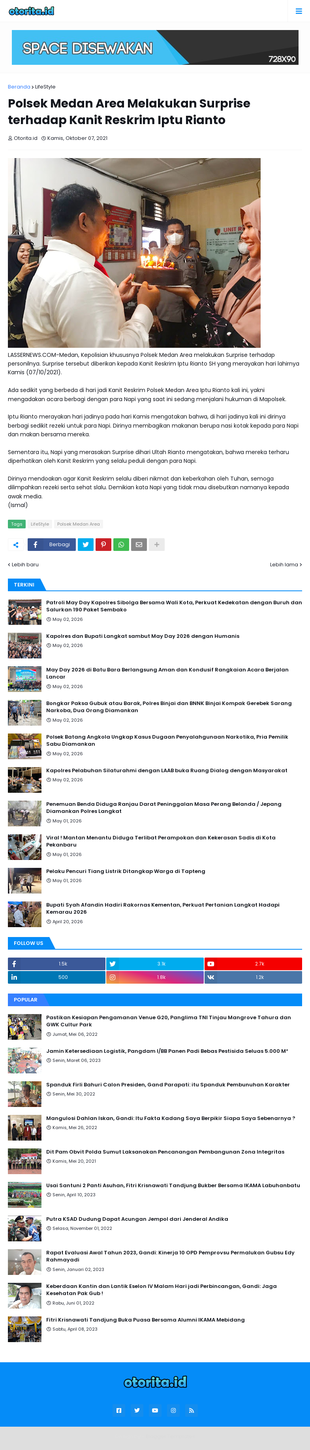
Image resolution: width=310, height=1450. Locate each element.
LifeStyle (45, 87)
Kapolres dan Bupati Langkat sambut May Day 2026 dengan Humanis (142, 636)
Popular (26, 999)
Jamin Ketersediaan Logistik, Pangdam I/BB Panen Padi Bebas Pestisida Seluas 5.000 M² (167, 1051)
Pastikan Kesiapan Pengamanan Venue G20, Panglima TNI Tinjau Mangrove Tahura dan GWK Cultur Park (168, 1021)
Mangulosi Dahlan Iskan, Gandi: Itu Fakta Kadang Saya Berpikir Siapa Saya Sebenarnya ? (170, 1118)
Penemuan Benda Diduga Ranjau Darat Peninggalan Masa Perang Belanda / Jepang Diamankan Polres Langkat (164, 808)
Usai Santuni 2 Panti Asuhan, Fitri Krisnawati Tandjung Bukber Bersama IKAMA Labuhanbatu (173, 1185)
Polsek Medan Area (78, 524)
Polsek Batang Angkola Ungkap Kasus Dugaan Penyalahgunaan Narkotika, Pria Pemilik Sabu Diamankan (167, 740)
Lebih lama (284, 564)
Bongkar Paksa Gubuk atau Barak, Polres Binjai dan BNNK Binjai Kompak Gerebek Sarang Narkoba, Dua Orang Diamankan (169, 707)
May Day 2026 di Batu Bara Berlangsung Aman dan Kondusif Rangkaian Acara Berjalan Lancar (167, 673)
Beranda (19, 87)
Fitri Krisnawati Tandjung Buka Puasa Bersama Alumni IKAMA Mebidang (145, 1320)
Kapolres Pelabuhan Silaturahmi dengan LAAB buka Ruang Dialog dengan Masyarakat (166, 770)
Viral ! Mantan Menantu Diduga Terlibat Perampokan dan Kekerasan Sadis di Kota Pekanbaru (161, 841)
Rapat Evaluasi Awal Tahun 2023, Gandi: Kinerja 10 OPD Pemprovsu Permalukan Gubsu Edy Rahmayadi (170, 1256)
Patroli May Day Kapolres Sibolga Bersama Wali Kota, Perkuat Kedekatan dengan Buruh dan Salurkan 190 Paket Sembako (174, 606)
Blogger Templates (170, 1436)
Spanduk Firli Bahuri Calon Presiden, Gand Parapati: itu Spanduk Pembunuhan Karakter (168, 1084)
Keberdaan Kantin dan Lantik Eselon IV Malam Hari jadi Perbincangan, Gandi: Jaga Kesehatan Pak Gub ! (161, 1290)
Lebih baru (25, 564)
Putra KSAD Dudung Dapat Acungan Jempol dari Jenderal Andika (137, 1219)
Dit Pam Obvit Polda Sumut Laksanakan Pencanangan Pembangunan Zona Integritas (165, 1152)
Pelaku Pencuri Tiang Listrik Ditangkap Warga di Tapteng (125, 871)
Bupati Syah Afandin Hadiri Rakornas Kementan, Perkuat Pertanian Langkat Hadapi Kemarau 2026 (163, 908)
